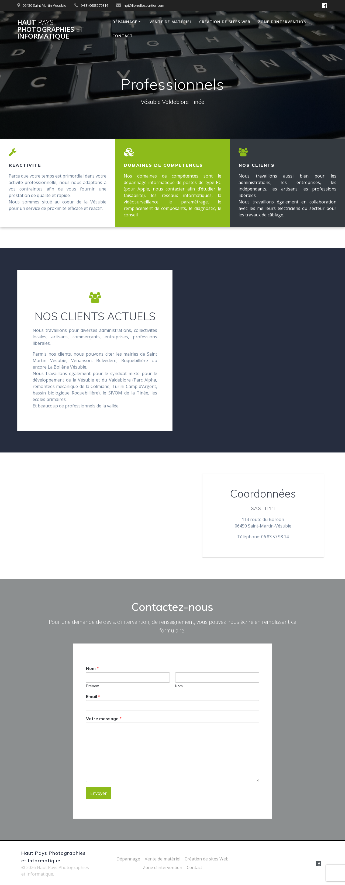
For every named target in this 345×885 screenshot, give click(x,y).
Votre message (104, 718)
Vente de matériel (171, 21)
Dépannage (124, 21)
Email (93, 696)
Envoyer (98, 793)
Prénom (92, 686)
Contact (122, 35)
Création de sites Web (224, 21)
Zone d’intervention (282, 21)
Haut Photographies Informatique (50, 29)
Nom (92, 668)
